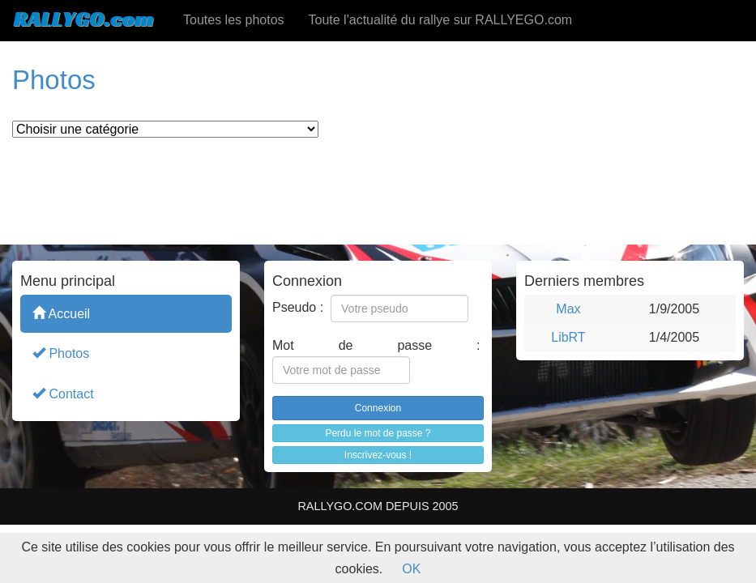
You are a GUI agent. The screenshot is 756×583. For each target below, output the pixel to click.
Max (568, 309)
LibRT (568, 337)
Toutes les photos (233, 20)
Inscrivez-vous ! (378, 455)
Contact (63, 393)
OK (411, 569)
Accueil (61, 313)
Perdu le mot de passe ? (377, 433)
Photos (60, 352)
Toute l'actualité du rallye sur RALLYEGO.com (441, 20)
